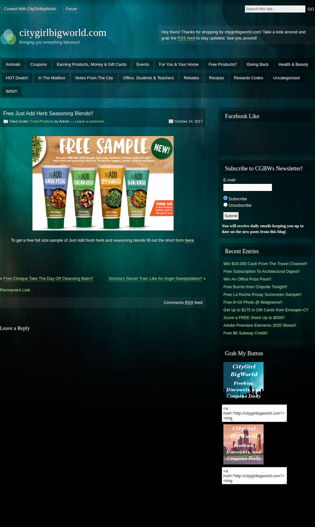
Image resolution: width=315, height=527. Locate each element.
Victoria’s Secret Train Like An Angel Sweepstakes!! (155, 278)
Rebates (191, 77)
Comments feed (183, 302)
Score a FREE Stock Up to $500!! (254, 317)
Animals (13, 64)
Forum (71, 9)
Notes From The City (94, 77)
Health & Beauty (293, 64)
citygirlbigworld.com (62, 32)
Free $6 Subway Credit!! (245, 333)
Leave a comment (89, 121)
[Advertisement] (103, 256)
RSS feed (186, 38)
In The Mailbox (51, 77)
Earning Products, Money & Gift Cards (92, 64)
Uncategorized (286, 77)
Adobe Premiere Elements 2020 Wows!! (259, 325)
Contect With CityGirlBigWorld (30, 9)
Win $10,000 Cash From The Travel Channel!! (265, 263)
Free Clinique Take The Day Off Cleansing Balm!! (48, 278)
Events (143, 64)
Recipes (216, 77)
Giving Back (257, 64)
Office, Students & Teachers (148, 77)
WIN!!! (11, 91)
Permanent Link (15, 290)
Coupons (39, 64)
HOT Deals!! (17, 77)
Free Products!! (223, 64)
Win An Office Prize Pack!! (247, 279)
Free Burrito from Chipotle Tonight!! (255, 286)
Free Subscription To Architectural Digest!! (261, 271)
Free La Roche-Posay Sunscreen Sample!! (262, 294)
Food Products (42, 121)
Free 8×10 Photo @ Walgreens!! (253, 302)
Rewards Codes (248, 77)
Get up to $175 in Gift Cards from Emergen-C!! (266, 309)
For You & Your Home (179, 64)
